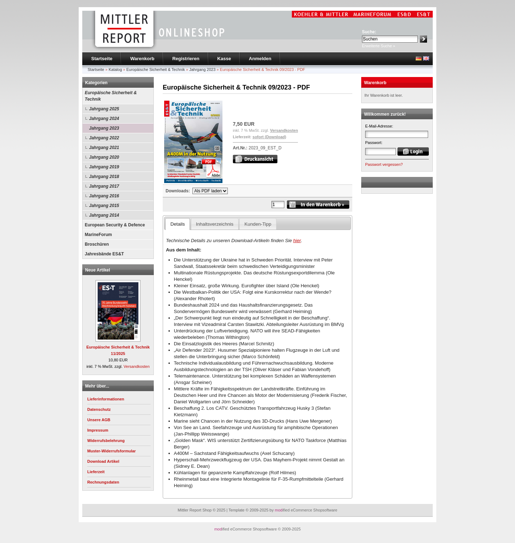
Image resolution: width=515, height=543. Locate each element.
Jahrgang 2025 (104, 108)
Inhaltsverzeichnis (215, 224)
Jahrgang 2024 (104, 118)
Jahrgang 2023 (104, 128)
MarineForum (98, 234)
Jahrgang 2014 (104, 215)
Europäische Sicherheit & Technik (111, 96)
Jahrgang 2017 (104, 186)
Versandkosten (137, 366)
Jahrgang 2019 (104, 166)
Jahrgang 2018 (104, 176)
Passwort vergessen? (384, 164)
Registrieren (186, 58)
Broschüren (97, 244)
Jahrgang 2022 (104, 137)
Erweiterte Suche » (378, 46)
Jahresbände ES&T (104, 253)
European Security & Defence (115, 224)
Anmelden (260, 58)
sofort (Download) (269, 137)
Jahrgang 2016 (104, 195)
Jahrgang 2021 (104, 147)
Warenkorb (142, 58)
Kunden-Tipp (258, 224)
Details (177, 224)
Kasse (224, 58)
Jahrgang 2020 (104, 157)
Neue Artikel (97, 270)
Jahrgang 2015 (104, 205)
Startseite (101, 58)
